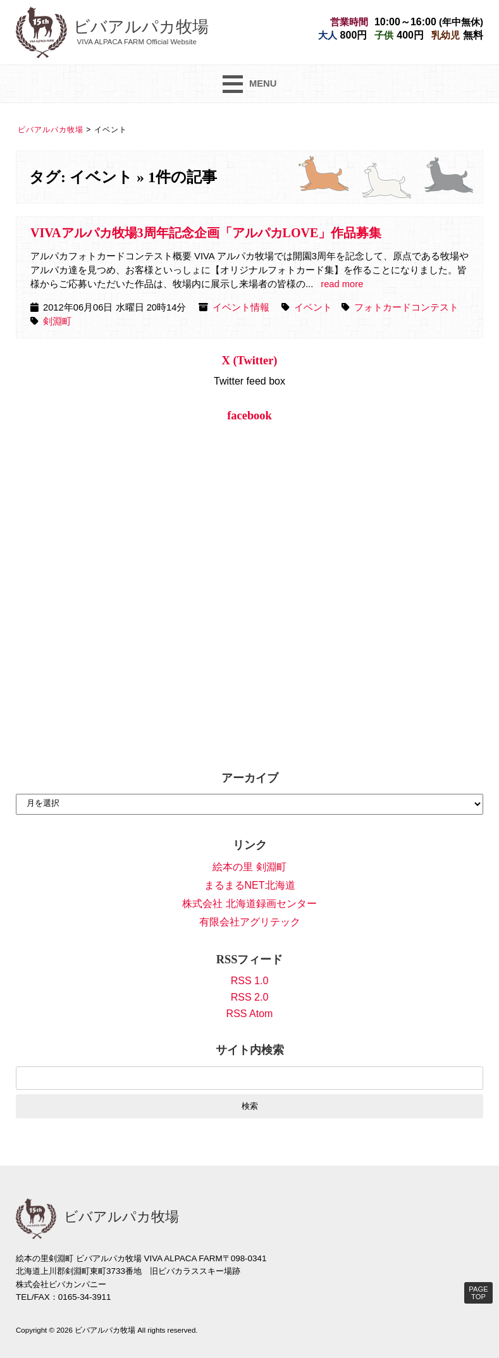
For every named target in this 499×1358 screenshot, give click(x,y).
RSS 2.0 (250, 997)
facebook (249, 415)
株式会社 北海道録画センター (249, 903)
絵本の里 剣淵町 (249, 866)
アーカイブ (249, 778)
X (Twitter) (250, 360)
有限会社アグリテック (249, 922)
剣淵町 (57, 321)
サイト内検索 (250, 1050)
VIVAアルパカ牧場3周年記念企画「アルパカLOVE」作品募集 (205, 233)
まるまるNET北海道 (249, 885)
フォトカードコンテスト (406, 307)
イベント (313, 307)
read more (342, 284)
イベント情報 (241, 307)
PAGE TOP (478, 1292)
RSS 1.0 (250, 980)
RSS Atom (249, 1013)
